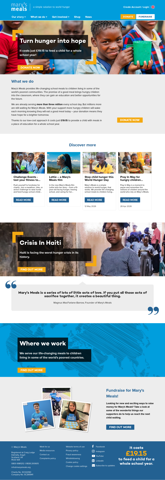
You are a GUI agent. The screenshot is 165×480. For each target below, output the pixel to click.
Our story (18, 16)
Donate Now (30, 67)
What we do (38, 16)
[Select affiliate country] (153, 7)
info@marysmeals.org (21, 467)
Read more (24, 199)
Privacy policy (72, 450)
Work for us (45, 446)
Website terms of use (75, 446)
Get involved (59, 16)
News (88, 16)
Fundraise (145, 16)
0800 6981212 (17, 463)
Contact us (44, 454)
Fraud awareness (73, 454)
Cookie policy (72, 462)
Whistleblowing (73, 458)
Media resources (47, 450)
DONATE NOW (130, 120)
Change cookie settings (76, 466)
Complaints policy (48, 458)
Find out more (32, 269)
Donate (128, 16)
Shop (77, 16)
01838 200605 (32, 463)
